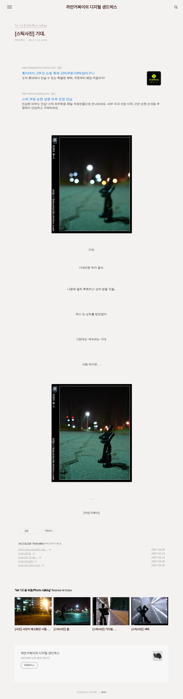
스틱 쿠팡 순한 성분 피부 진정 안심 (47, 99)
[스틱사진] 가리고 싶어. (29, 565)
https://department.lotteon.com (39, 67)
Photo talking (38, 543)
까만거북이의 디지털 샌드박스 (91, 7)
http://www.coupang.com (35, 93)
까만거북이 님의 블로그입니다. (35, 658)
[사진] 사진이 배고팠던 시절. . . (33, 549)
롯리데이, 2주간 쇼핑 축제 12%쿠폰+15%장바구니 (58, 73)
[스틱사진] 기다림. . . (28, 557)
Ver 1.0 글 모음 (24, 543)
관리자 (103, 692)
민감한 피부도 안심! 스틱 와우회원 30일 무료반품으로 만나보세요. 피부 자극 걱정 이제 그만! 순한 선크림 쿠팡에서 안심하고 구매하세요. (91, 105)
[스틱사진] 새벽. (25, 561)
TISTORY (92, 692)
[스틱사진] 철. (24, 553)
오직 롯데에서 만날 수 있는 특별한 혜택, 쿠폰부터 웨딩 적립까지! (63, 77)
